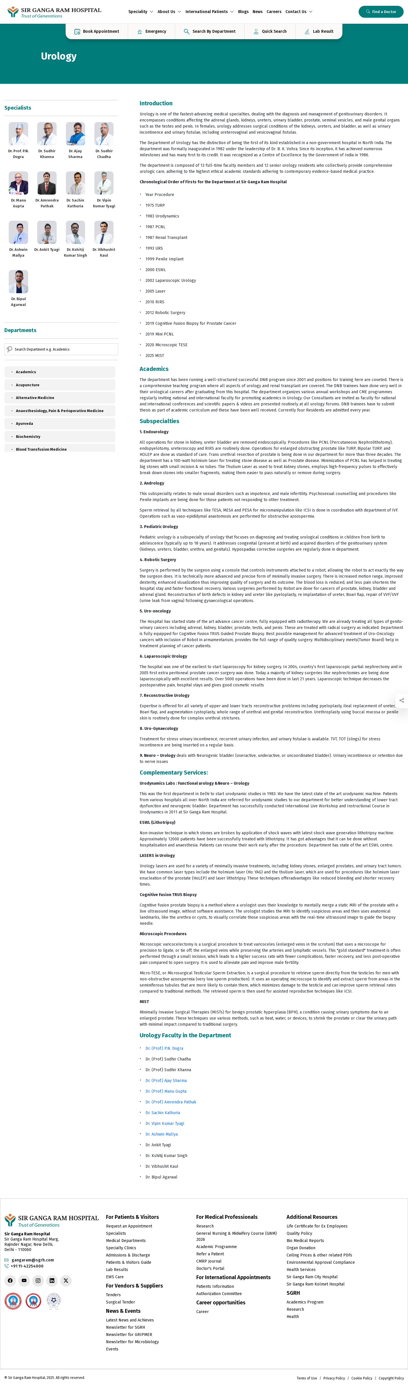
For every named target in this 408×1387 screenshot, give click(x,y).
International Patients (210, 11)
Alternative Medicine (32, 398)
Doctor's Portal (210, 1268)
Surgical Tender (120, 1302)
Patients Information (215, 1286)
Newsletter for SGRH (125, 1327)
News (258, 11)
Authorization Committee (219, 1293)
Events (112, 1349)
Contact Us (299, 11)
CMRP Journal (209, 1261)
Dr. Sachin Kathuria (162, 1112)
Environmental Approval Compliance (321, 1262)
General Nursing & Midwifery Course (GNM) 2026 (236, 1236)
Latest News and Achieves (130, 1320)
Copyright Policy (391, 1378)
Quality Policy (299, 1233)
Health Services (301, 1269)
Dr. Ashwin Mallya (161, 1134)
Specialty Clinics (121, 1247)
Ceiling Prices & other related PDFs (319, 1255)
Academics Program (305, 1302)
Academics (23, 372)
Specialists (116, 1233)
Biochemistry (25, 437)
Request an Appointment (129, 1226)
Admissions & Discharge (128, 1255)
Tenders (113, 1294)
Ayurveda (21, 424)
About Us (169, 11)
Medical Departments (126, 1240)
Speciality (141, 11)
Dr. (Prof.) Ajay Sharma (166, 1080)
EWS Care (115, 1276)
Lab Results (117, 1269)
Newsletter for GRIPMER (129, 1334)
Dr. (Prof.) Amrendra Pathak (170, 1102)
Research (205, 1226)
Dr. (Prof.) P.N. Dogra (164, 1048)
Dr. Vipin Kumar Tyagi (164, 1123)
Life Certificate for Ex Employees (317, 1226)
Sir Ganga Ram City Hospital (312, 1276)
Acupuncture (24, 385)
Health (293, 1316)
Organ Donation (301, 1247)
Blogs (243, 11)
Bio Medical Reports (305, 1240)
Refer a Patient (210, 1254)
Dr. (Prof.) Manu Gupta (165, 1091)
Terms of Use (307, 1378)
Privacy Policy (334, 1378)
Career (202, 1311)
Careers (274, 11)
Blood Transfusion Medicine (38, 449)
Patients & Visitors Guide (128, 1262)
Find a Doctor (381, 12)
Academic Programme (216, 1246)
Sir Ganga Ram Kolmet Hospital (316, 1284)
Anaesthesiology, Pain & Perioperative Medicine (57, 411)
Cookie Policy (361, 1378)
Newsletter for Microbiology (132, 1341)
